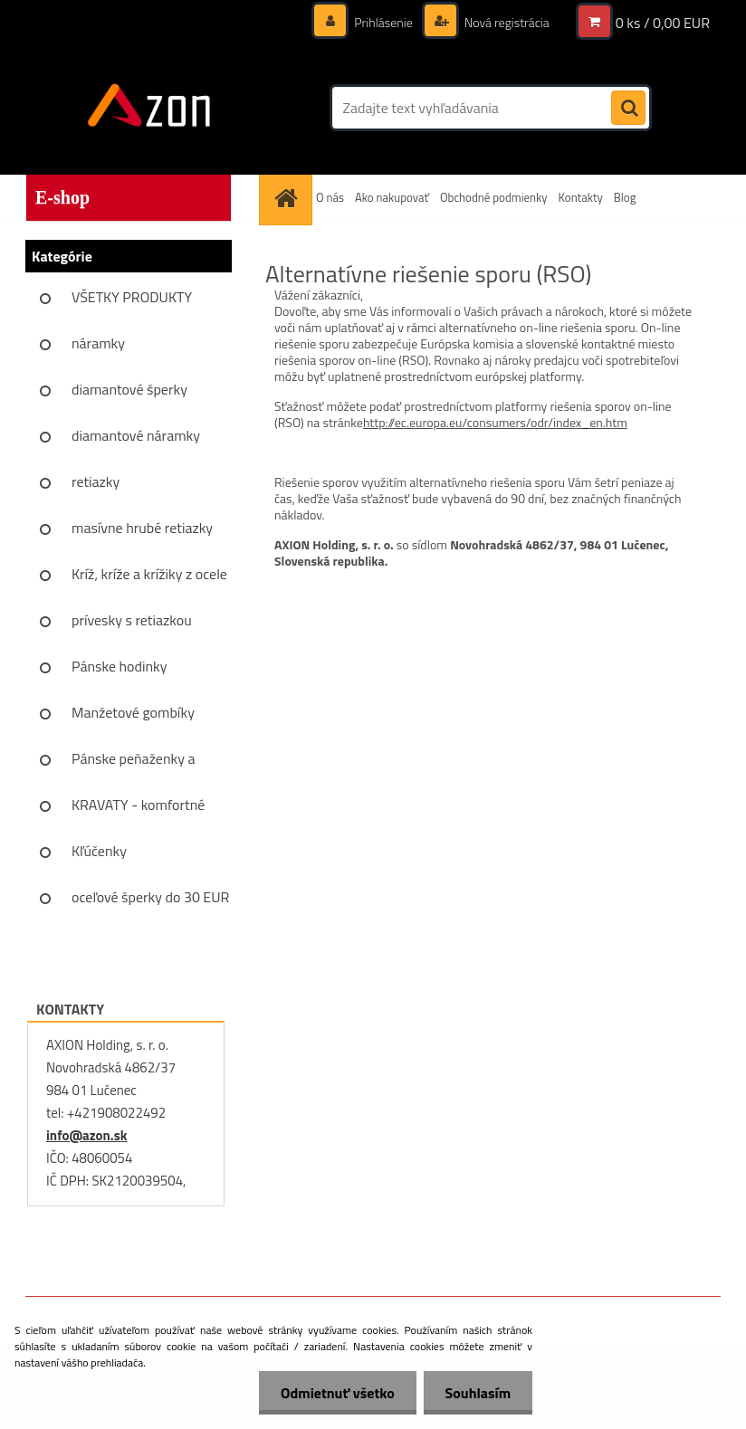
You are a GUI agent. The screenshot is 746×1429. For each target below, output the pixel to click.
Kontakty (581, 197)
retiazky (96, 481)
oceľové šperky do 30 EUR (150, 897)
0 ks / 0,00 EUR (663, 22)
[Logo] (149, 107)
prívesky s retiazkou (132, 620)
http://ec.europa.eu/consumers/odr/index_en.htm (495, 422)
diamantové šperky (129, 389)
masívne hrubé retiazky (142, 527)
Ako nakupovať (392, 197)
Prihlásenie (383, 22)
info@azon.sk (86, 1135)
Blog (625, 197)
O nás (330, 197)
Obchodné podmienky (494, 197)
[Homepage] (288, 198)
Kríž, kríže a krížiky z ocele (149, 574)
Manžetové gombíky (133, 712)
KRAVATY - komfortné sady (138, 811)
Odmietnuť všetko (335, 1393)
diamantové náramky (136, 435)
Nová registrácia (506, 22)
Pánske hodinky (119, 666)
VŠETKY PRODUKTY (132, 297)
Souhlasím (477, 1393)
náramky (98, 343)
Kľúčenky (99, 851)
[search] (628, 108)
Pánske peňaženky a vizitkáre (133, 765)
